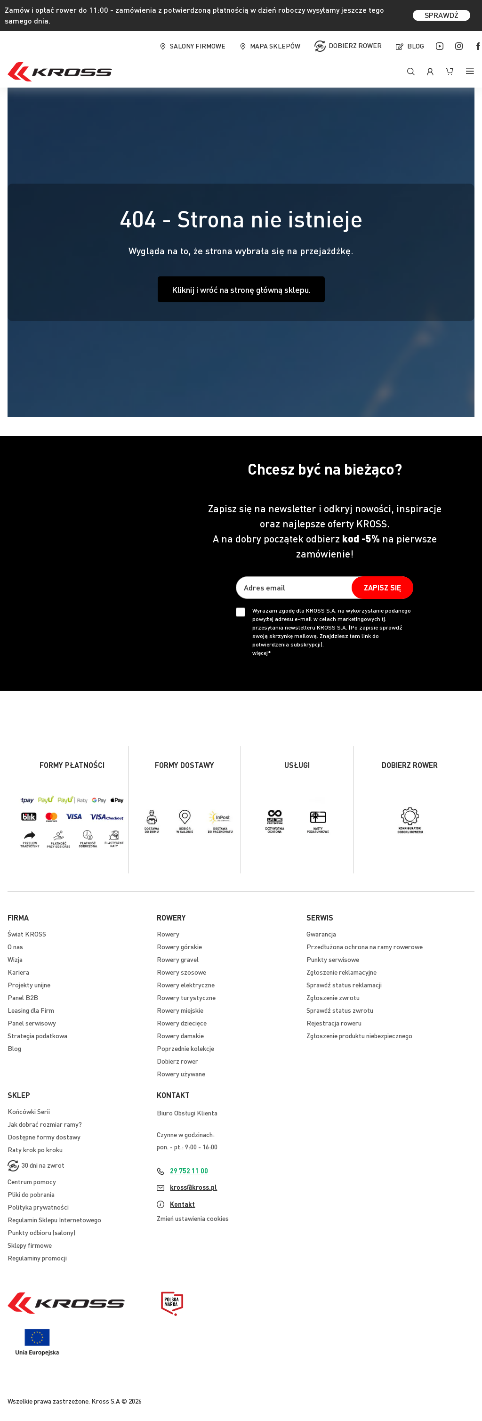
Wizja (15, 959)
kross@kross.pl (193, 1187)
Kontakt (182, 1204)
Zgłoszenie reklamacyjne (341, 972)
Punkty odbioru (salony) (41, 1232)
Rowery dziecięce (182, 1022)
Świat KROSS (27, 933)
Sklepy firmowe (30, 1245)
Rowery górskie (179, 946)
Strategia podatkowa (37, 1035)
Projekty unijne (29, 984)
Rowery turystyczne (186, 997)
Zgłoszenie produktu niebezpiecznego (359, 1035)
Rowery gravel (178, 959)
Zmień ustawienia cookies (193, 1218)
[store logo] (60, 71)
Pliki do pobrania (31, 1194)
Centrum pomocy (32, 1181)
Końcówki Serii (29, 1111)
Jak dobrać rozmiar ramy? (45, 1124)
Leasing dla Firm (31, 1010)
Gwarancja (321, 933)
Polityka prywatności (38, 1207)
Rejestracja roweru (334, 1022)
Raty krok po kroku (35, 1149)
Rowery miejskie (180, 1010)
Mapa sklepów (275, 45)
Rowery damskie (180, 1035)
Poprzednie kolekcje (185, 1048)
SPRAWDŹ (441, 15)
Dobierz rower (355, 44)
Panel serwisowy (32, 1022)
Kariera (18, 972)
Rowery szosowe (181, 972)
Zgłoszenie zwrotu (333, 997)
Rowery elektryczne (186, 984)
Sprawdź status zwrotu (339, 1010)
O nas (15, 946)
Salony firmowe (197, 45)
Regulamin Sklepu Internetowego (54, 1219)
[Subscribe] (382, 587)
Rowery (168, 933)
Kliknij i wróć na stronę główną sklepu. (241, 289)
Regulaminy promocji (37, 1257)
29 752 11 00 (189, 1170)
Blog (415, 45)
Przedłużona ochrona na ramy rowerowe (364, 946)
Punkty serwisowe (332, 959)
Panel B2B (23, 997)
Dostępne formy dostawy (44, 1136)
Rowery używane (181, 1073)
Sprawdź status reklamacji (344, 984)
